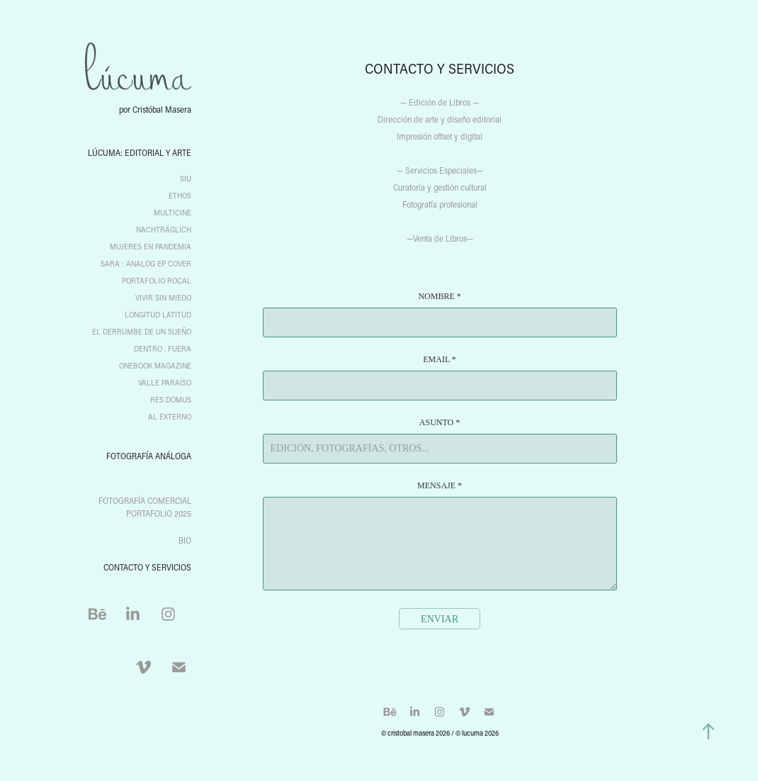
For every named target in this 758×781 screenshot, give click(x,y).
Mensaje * (439, 485)
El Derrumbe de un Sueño (141, 332)
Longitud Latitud (158, 315)
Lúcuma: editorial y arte (139, 152)
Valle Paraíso (164, 383)
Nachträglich (163, 230)
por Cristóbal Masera (155, 109)
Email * (439, 359)
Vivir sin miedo (163, 298)
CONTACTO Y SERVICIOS (147, 567)
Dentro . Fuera (162, 349)
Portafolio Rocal (156, 281)
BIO (185, 540)
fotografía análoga (148, 455)
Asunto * (439, 422)
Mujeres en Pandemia (150, 247)
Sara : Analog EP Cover (146, 264)
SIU (185, 179)
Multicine (172, 213)
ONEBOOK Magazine (155, 366)
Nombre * (439, 296)
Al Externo (169, 417)
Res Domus (170, 400)
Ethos (180, 196)
